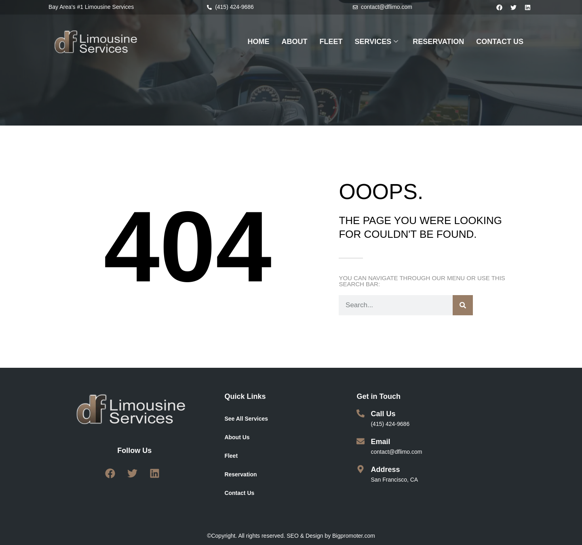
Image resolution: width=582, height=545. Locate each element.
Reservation (240, 474)
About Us (236, 437)
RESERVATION (438, 42)
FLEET (331, 42)
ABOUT (295, 42)
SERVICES (377, 42)
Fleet (231, 456)
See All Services (246, 418)
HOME (259, 42)
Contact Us (239, 493)
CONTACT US (499, 42)
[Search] (463, 305)
